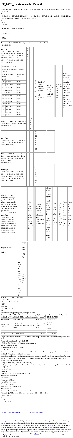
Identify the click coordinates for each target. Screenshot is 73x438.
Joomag (3, 421)
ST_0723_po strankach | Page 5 (11, 412)
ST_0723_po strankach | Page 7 (33, 412)
